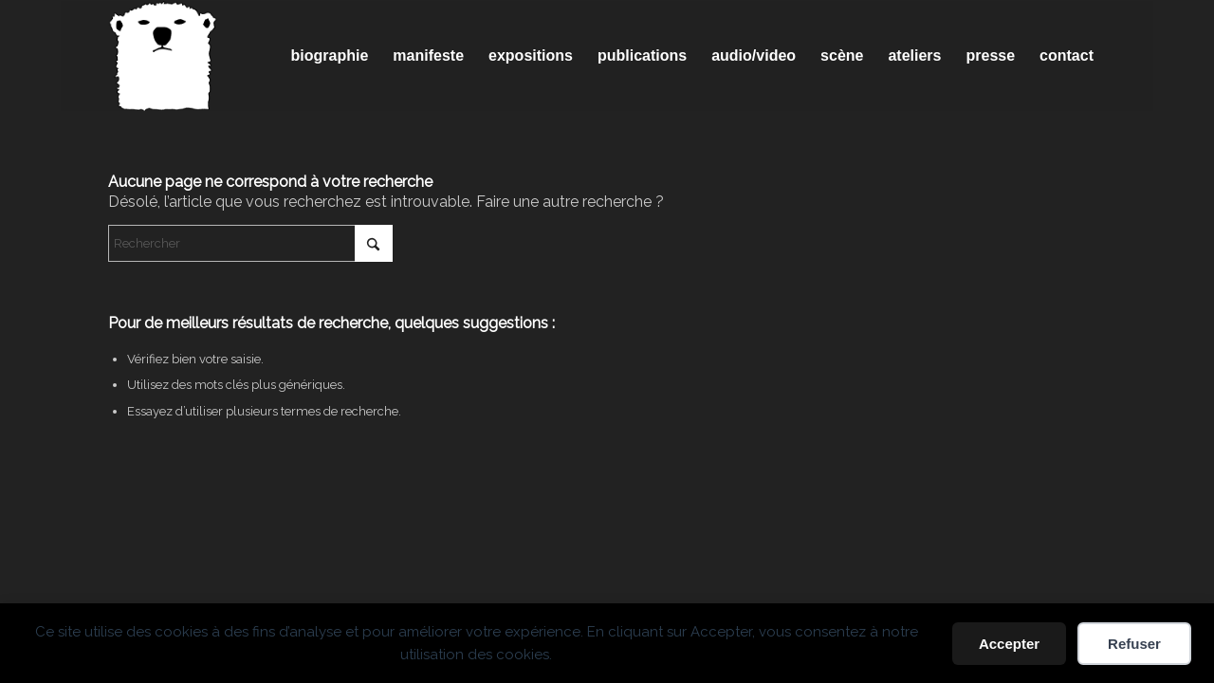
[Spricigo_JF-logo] (163, 56)
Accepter (1009, 644)
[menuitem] (330, 56)
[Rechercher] (250, 243)
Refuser (1134, 644)
